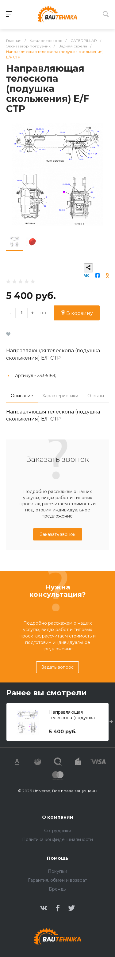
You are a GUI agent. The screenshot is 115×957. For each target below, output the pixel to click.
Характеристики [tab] (60, 395)
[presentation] (111, 722)
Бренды (58, 889)
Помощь (57, 858)
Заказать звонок (57, 534)
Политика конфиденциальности (57, 839)
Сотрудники (57, 830)
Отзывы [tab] (95, 395)
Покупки (57, 871)
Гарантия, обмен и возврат (57, 880)
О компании (57, 817)
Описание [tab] (22, 395)
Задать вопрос (57, 667)
